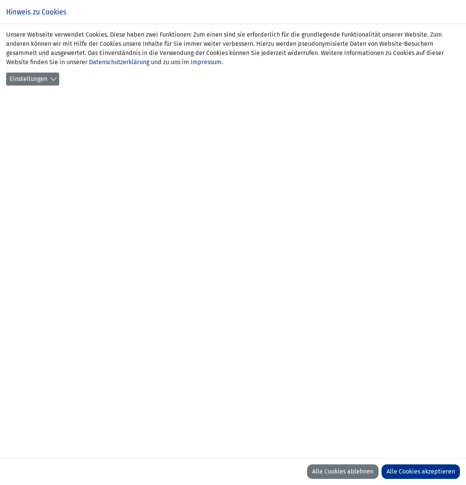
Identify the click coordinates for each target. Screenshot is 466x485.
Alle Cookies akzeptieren (421, 471)
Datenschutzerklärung (119, 62)
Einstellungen (28, 78)
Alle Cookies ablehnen (343, 471)
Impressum (206, 62)
